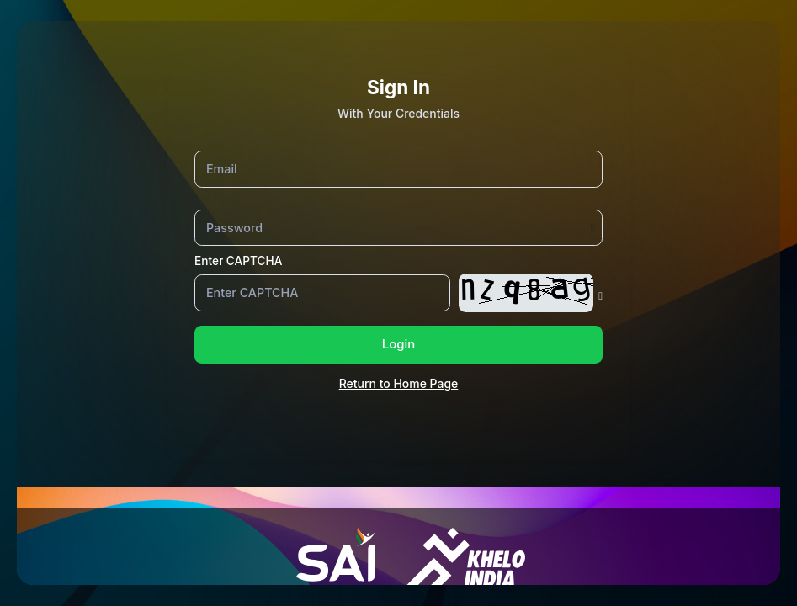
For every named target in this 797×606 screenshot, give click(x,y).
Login (398, 344)
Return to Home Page (399, 383)
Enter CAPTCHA (238, 261)
